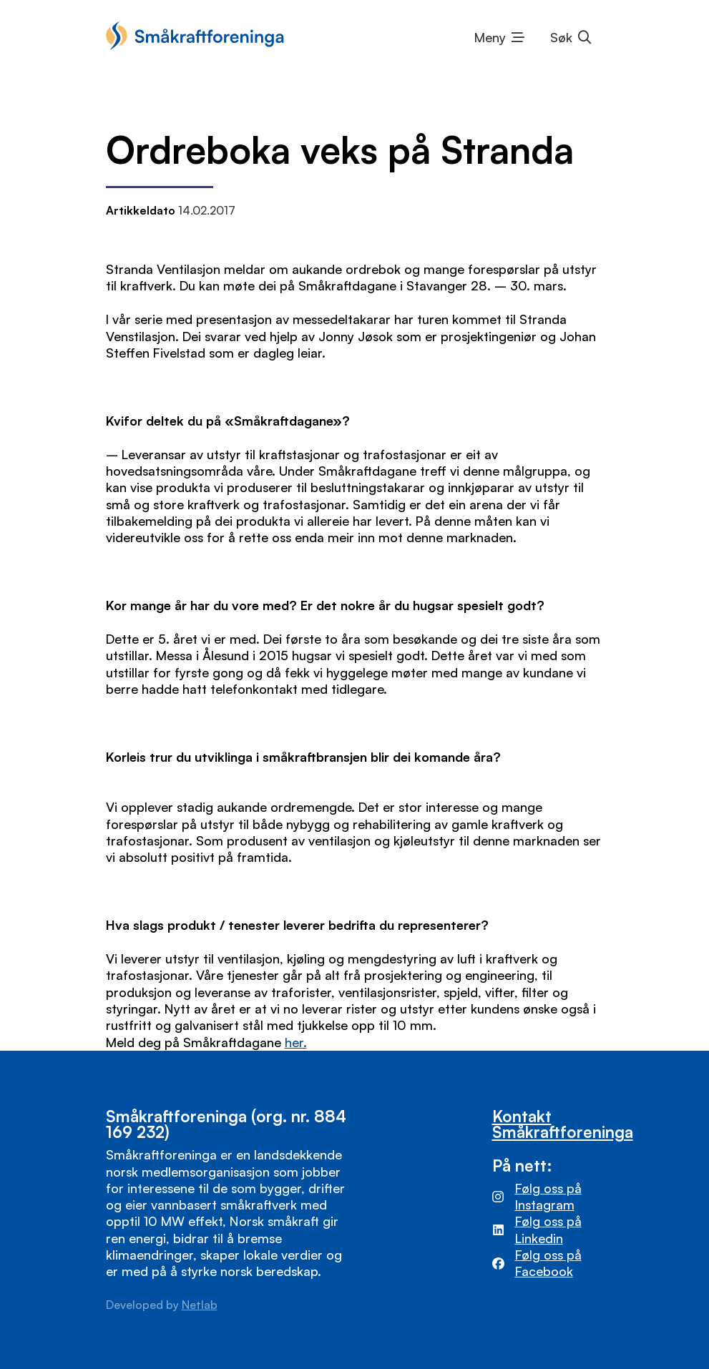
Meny (490, 37)
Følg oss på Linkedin (548, 1229)
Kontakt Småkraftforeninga (562, 1124)
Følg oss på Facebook (548, 1263)
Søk (561, 37)
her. (296, 1042)
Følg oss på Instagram (548, 1196)
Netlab (199, 1304)
